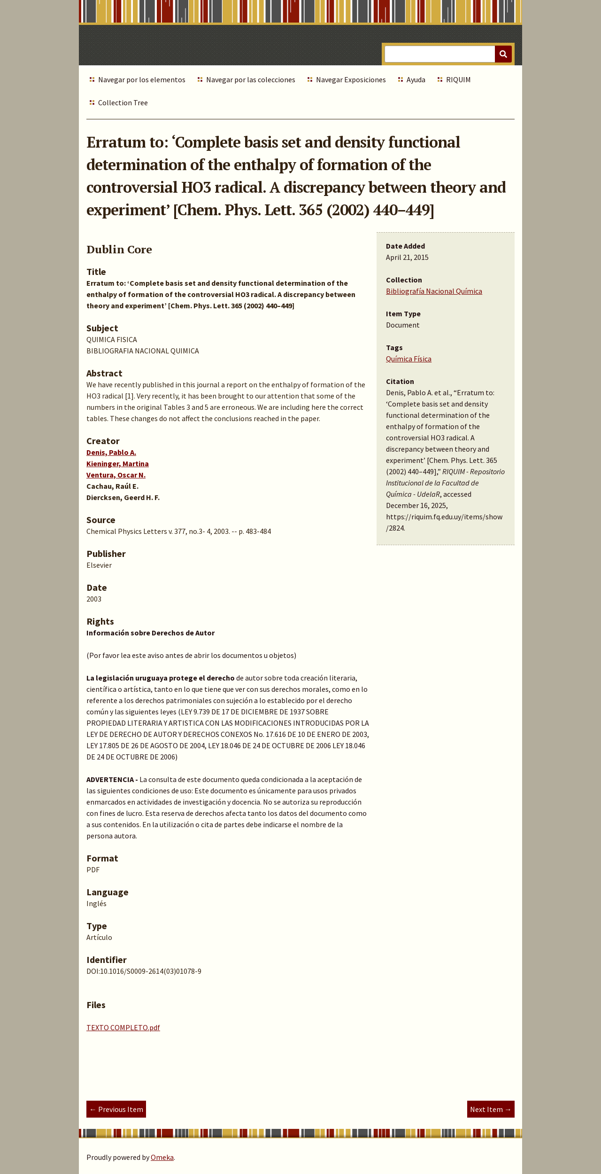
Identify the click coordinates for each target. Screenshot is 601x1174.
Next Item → (491, 1109)
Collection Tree (123, 102)
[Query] (448, 54)
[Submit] (503, 54)
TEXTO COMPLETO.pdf (123, 1027)
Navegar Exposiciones (351, 79)
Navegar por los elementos (141, 79)
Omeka (162, 1157)
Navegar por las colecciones (250, 79)
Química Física (408, 358)
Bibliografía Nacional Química (434, 291)
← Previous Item (116, 1109)
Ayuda (416, 79)
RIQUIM (458, 79)
